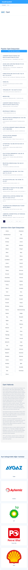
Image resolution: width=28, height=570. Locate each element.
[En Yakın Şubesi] (7, 2)
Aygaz (14, 476)
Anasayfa (4, 5)
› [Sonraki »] (22, 221)
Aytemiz (14, 498)
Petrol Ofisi (14, 543)
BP (14, 521)
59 (16, 221)
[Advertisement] (14, 32)
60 (19, 221)
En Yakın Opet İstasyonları (14, 51)
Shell (14, 565)
